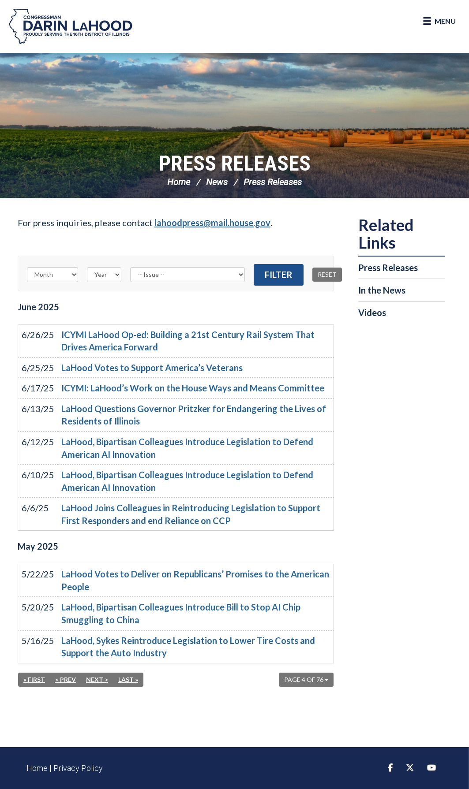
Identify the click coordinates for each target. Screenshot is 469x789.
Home (178, 182)
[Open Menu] (439, 21)
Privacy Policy (78, 768)
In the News (381, 290)
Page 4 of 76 (306, 679)
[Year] (104, 274)
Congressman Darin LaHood (70, 26)
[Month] (52, 274)
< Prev (65, 679)
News (217, 182)
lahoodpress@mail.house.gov (212, 222)
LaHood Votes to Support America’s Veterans (152, 367)
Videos (372, 312)
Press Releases (235, 163)
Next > (97, 679)
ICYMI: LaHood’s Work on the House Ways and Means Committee (192, 388)
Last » (128, 679)
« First (34, 679)
